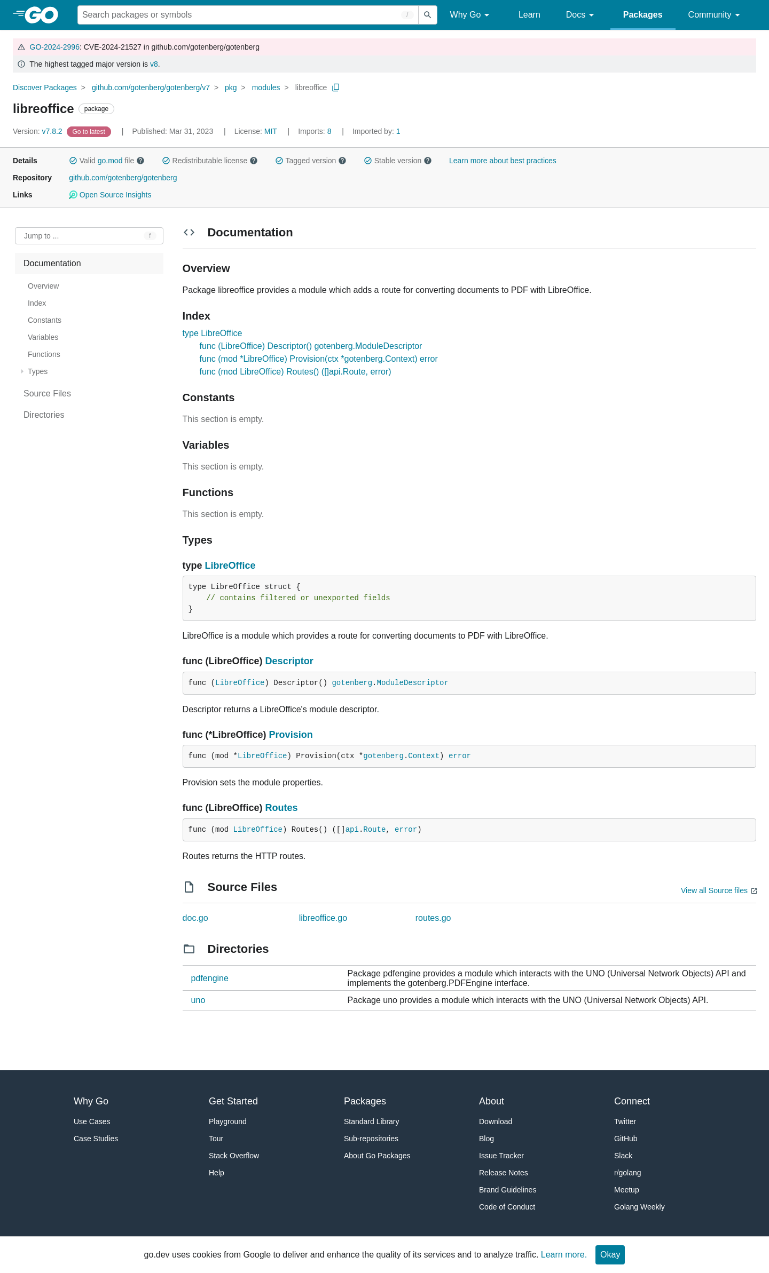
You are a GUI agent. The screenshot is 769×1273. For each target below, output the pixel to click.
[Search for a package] (248, 15)
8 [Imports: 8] (315, 131)
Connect (632, 1101)
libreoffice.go (323, 917)
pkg (231, 87)
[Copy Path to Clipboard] (336, 87)
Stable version (398, 160)
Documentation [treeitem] (52, 263)
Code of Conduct (507, 1207)
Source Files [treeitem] (47, 393)
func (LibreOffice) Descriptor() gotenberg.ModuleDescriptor (311, 346)
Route (374, 829)
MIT (270, 131)
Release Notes (503, 1172)
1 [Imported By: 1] (376, 131)
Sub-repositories (371, 1138)
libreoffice (311, 87)
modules (266, 87)
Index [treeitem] (37, 303)
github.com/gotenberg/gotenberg (123, 177)
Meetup (626, 1190)
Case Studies (96, 1138)
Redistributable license (210, 160)
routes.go (433, 917)
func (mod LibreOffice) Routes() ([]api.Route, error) (295, 371)
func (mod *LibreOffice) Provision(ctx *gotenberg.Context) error (319, 358)
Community (715, 15)
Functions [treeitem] (44, 354)
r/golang (627, 1172)
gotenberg (352, 683)
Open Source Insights (110, 194)
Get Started (233, 1101)
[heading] (45, 14)
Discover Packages (45, 87)
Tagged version (311, 160)
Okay (610, 1254)
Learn (529, 14)
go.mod (110, 160)
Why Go (471, 15)
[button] (73, 160)
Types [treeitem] (38, 371)
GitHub (626, 1138)
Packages (643, 14)
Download (495, 1121)
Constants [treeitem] (44, 320)
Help (216, 1172)
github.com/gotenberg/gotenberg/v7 (151, 87)
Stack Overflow (234, 1155)
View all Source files (714, 890)
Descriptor (289, 661)
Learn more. (564, 1254)
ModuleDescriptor (413, 683)
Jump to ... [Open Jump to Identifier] (41, 236)
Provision (291, 734)
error (460, 756)
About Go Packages (377, 1155)
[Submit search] (427, 15)
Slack (623, 1155)
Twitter (625, 1121)
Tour (216, 1138)
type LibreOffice (212, 333)
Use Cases (92, 1121)
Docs (582, 15)
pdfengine (210, 978)
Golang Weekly (639, 1207)
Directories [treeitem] (43, 414)
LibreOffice (230, 565)
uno (198, 1000)
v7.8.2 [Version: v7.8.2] (39, 131)
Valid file (107, 160)
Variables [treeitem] (43, 337)
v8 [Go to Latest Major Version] (154, 64)
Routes (281, 807)
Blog (486, 1138)
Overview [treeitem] (43, 286)
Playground (228, 1121)
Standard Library (371, 1121)
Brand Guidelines (507, 1190)
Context (424, 756)
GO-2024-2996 (55, 47)
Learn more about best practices (502, 160)
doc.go (195, 917)
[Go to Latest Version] (90, 131)
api (352, 829)
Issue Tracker (501, 1155)
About (491, 1101)
